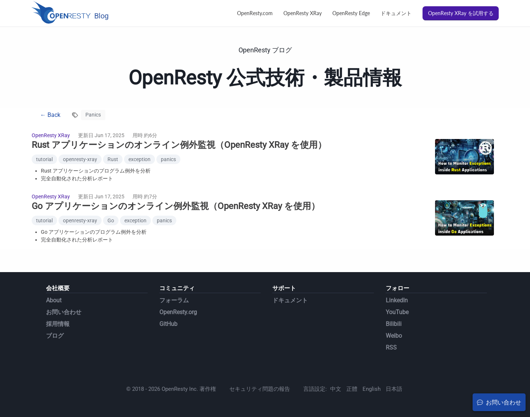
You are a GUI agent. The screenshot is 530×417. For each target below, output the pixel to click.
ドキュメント (396, 13)
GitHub (168, 323)
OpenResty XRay (302, 13)
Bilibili (394, 323)
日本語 (394, 389)
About (53, 300)
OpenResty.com (255, 13)
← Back (50, 114)
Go (110, 220)
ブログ (55, 335)
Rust (112, 159)
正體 (351, 389)
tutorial (44, 159)
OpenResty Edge (351, 13)
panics (168, 159)
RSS (391, 347)
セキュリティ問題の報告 (259, 389)
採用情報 (58, 323)
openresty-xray (80, 159)
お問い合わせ (63, 312)
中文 (335, 389)
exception (139, 159)
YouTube (397, 312)
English (372, 389)
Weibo (394, 335)
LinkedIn (397, 300)
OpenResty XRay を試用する (461, 13)
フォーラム (174, 300)
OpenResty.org (178, 312)
